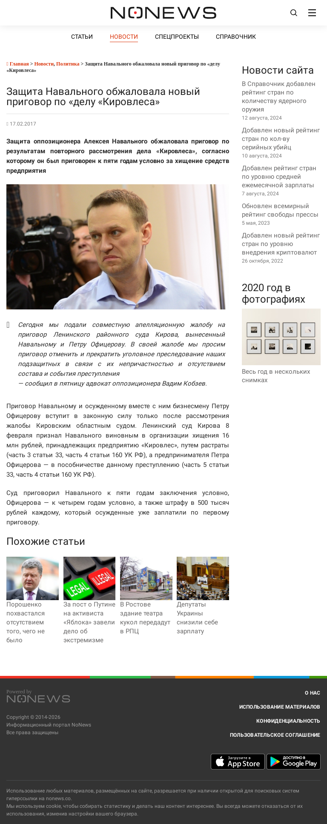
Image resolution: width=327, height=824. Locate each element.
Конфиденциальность (288, 721)
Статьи (82, 36)
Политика (67, 64)
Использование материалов (280, 707)
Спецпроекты (177, 36)
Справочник (236, 36)
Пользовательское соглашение (275, 735)
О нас (312, 693)
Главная (17, 64)
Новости (124, 36)
